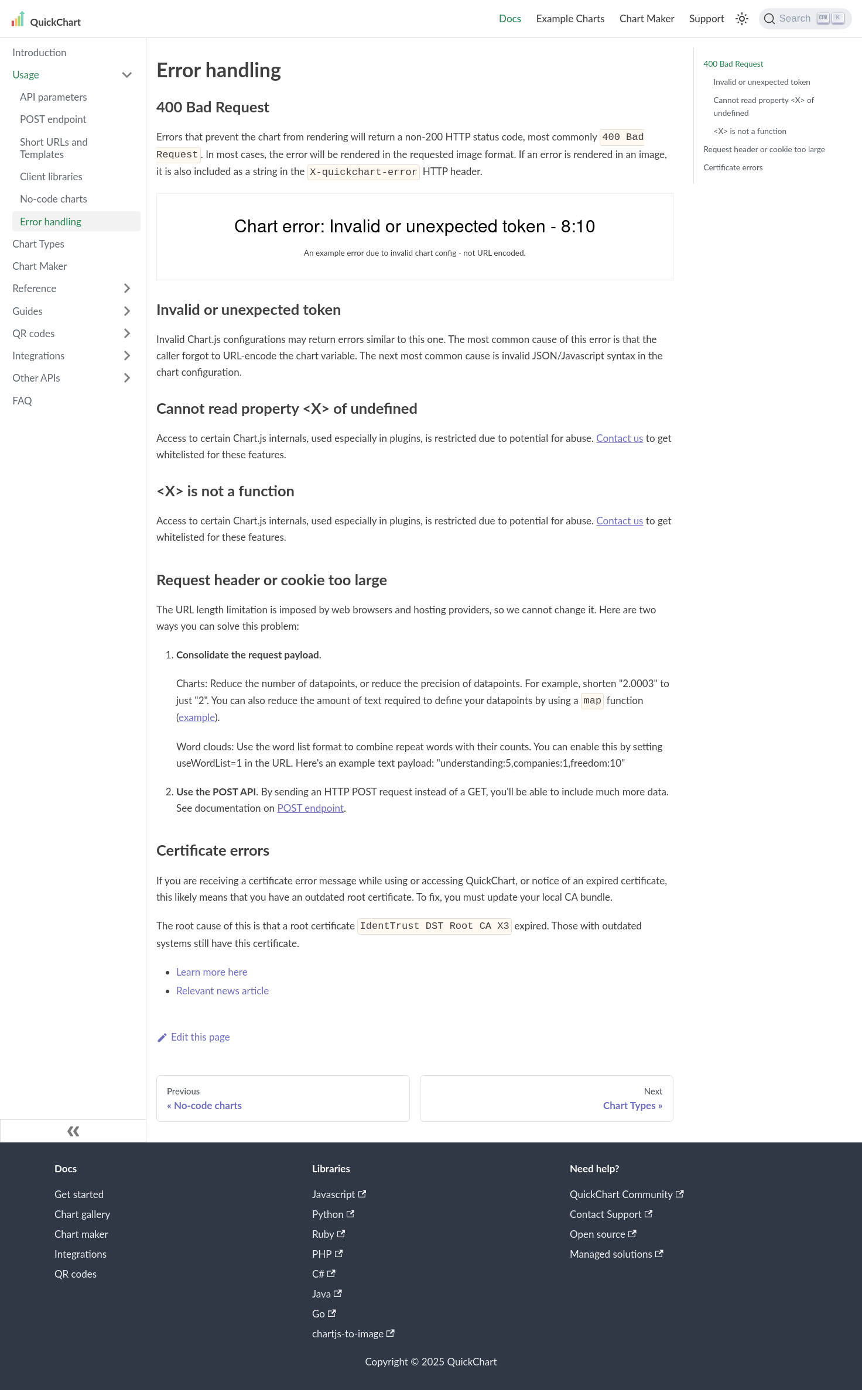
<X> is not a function (750, 131)
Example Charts (570, 18)
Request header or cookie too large (764, 149)
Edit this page (193, 1037)
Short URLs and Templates (54, 148)
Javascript (339, 1194)
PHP (327, 1254)
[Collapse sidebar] (73, 1130)
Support (706, 18)
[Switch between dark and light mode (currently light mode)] (742, 19)
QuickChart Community (627, 1194)
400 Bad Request (734, 63)
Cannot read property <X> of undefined (764, 106)
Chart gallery (82, 1214)
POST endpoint (53, 119)
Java (327, 1294)
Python (333, 1214)
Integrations (38, 355)
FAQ (22, 400)
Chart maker (81, 1234)
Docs (510, 18)
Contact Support (611, 1214)
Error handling (50, 221)
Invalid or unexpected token (762, 82)
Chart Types (38, 244)
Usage (25, 74)
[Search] (805, 18)
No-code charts (53, 199)
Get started (79, 1194)
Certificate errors (733, 167)
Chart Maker (647, 18)
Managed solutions (616, 1254)
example (197, 717)
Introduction (39, 52)
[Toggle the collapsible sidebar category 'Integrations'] (127, 356)
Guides (27, 311)
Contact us (619, 438)
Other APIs (36, 378)
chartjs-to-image (353, 1333)
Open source (603, 1234)
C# (324, 1274)
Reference (34, 288)
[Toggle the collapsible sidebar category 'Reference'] (127, 288)
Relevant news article (222, 990)
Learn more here (212, 972)
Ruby (328, 1234)
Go (324, 1313)
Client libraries (51, 176)
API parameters (53, 97)
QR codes (33, 333)
